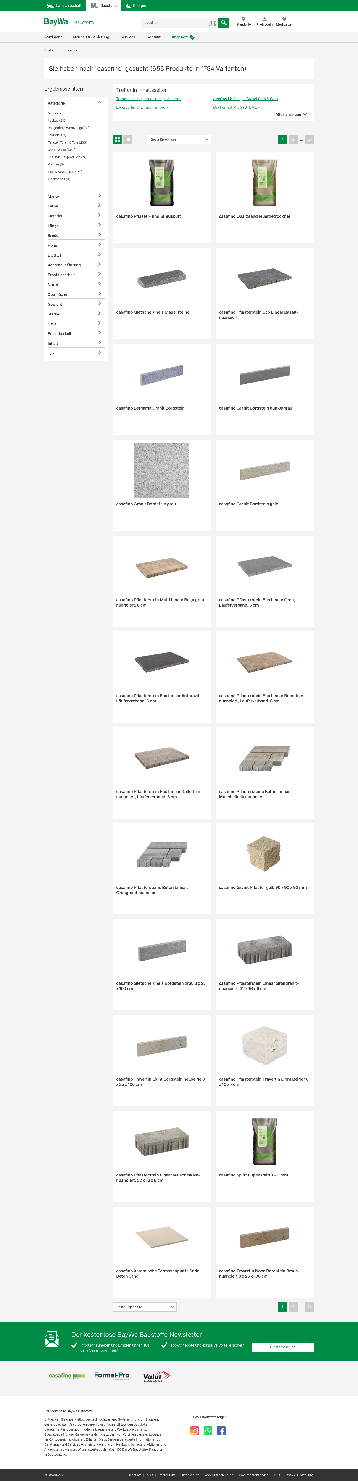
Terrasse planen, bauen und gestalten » (148, 99)
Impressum (166, 1475)
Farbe (53, 206)
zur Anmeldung (283, 1347)
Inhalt (53, 343)
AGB (149, 1475)
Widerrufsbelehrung (219, 1475)
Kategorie (56, 103)
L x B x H (55, 255)
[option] (66, 1376)
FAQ (277, 1475)
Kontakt (154, 37)
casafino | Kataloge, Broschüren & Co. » (245, 99)
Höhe (52, 245)
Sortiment (53, 37)
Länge (53, 225)
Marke (53, 196)
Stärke (53, 314)
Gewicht (55, 304)
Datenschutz (190, 1475)
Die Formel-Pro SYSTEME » (236, 107)
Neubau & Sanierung (91, 37)
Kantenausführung (64, 265)
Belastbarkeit (59, 333)
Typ (51, 353)
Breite (53, 235)
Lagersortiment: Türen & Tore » (142, 107)
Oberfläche (57, 294)
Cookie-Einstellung (300, 1475)
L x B (52, 324)
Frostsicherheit (61, 275)
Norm (53, 284)
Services (128, 37)
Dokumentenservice (253, 1475)
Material (55, 216)
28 (310, 139)
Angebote (180, 37)
